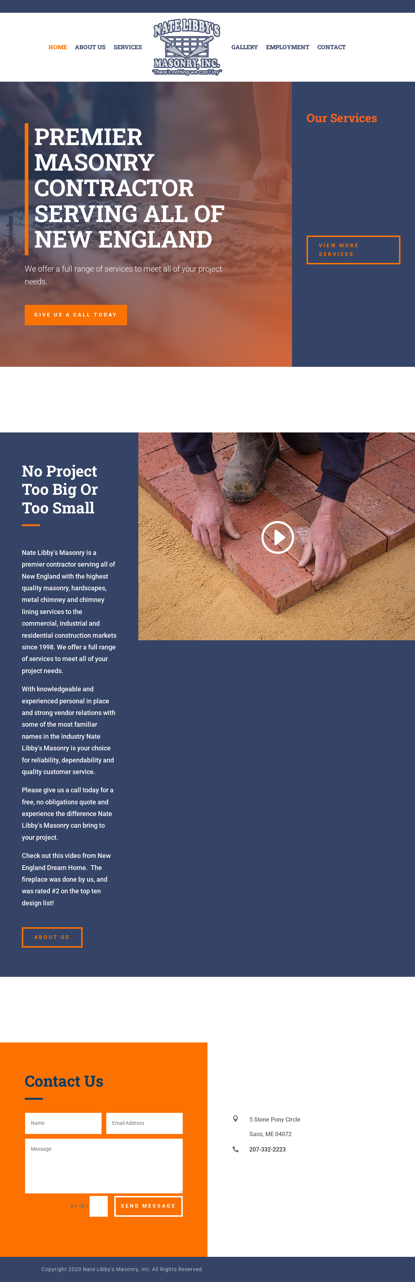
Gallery (245, 47)
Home (57, 47)
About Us (90, 47)
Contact (331, 47)
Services (128, 47)
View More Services (339, 249)
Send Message (148, 1206)
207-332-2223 (267, 1149)
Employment (287, 47)
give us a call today (76, 315)
